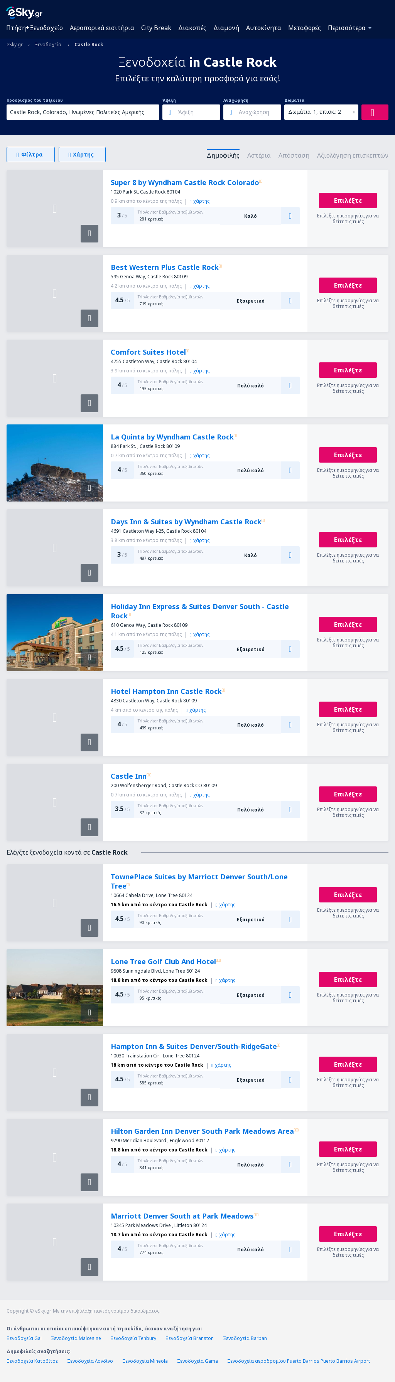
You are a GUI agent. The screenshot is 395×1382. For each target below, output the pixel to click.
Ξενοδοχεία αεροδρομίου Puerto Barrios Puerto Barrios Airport (298, 1361)
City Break (156, 28)
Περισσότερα (347, 28)
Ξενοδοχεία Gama (197, 1361)
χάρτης (199, 201)
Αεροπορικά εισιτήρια (102, 28)
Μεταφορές (304, 28)
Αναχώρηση (235, 100)
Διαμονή (226, 28)
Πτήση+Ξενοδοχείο (34, 28)
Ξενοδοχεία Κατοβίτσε (32, 1361)
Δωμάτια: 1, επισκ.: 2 (314, 111)
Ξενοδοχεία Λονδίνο (90, 1361)
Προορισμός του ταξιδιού (35, 100)
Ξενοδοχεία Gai (24, 1338)
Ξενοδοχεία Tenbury (133, 1338)
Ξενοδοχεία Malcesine (76, 1338)
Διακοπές (192, 28)
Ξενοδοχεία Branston (189, 1338)
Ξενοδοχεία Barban (245, 1338)
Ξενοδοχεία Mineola (145, 1361)
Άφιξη (169, 100)
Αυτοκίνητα (263, 28)
